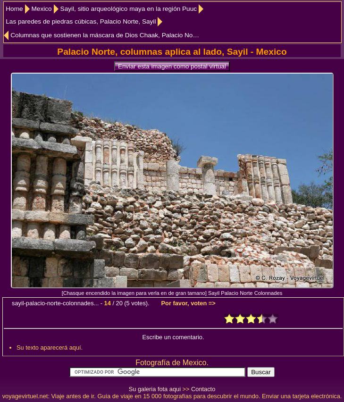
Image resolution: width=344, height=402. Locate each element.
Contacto (203, 389)
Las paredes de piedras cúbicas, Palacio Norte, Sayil (81, 21)
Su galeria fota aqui (155, 389)
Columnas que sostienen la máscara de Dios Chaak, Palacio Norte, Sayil (105, 35)
